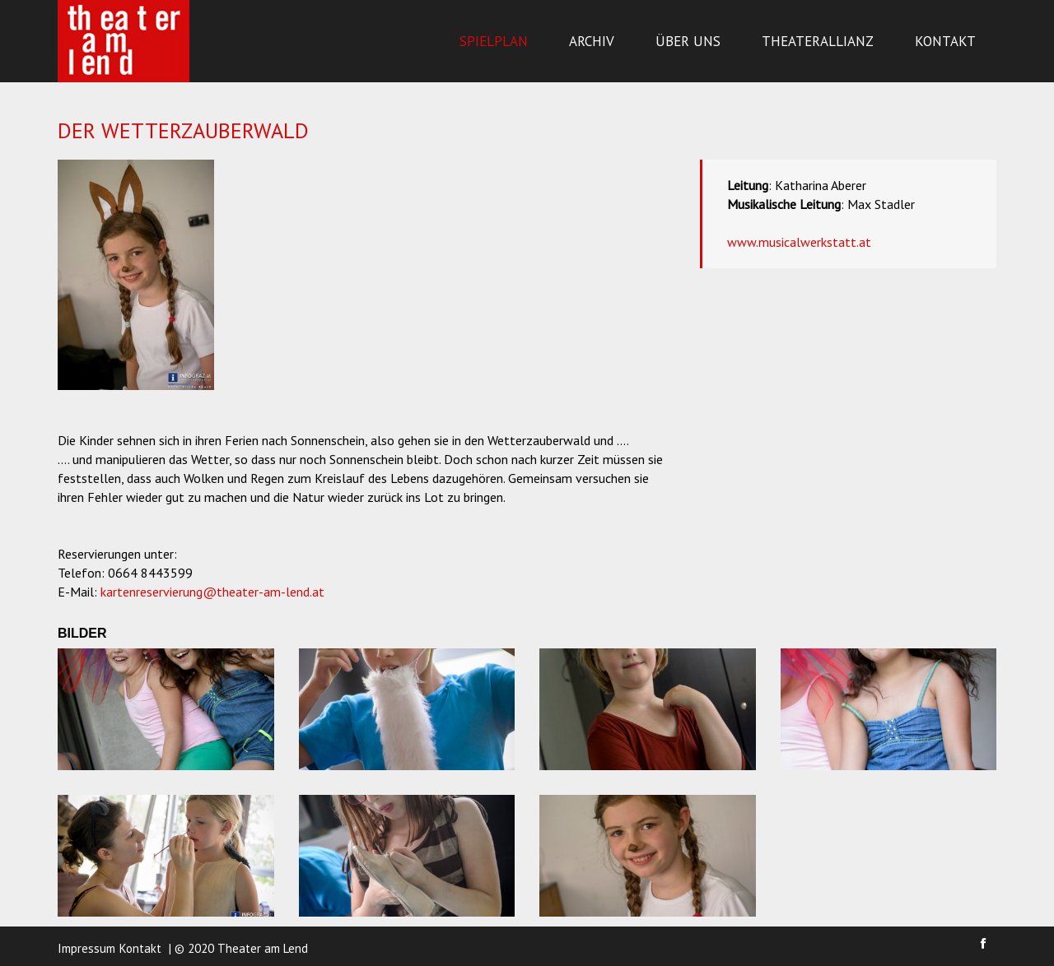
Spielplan (493, 41)
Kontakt (945, 41)
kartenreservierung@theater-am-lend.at (212, 591)
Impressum (86, 948)
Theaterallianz (818, 41)
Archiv (591, 41)
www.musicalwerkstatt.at (799, 242)
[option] (136, 275)
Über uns (688, 41)
